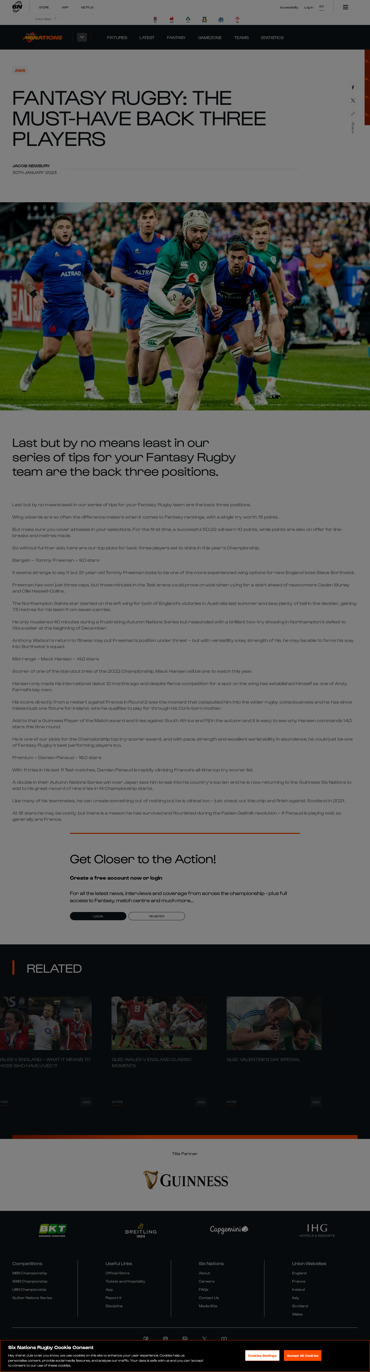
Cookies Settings (262, 1355)
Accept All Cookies (303, 1355)
